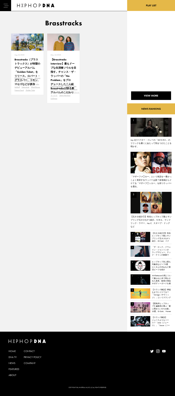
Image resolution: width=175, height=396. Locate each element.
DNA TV (13, 357)
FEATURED (14, 369)
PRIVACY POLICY (32, 357)
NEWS (12, 363)
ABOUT (12, 375)
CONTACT (29, 351)
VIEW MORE (151, 95)
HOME (12, 351)
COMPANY (30, 363)
